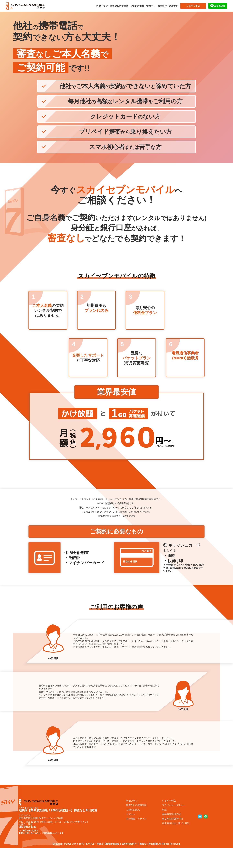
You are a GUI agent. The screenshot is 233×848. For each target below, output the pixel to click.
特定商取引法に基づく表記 (175, 823)
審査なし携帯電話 (119, 6)
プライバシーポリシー (173, 805)
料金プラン (102, 6)
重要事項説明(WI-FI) (172, 818)
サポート (150, 6)
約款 (164, 809)
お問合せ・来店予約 (168, 6)
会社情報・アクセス (136, 818)
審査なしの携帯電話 (136, 805)
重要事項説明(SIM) (171, 814)
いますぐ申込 (193, 6)
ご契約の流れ (137, 6)
